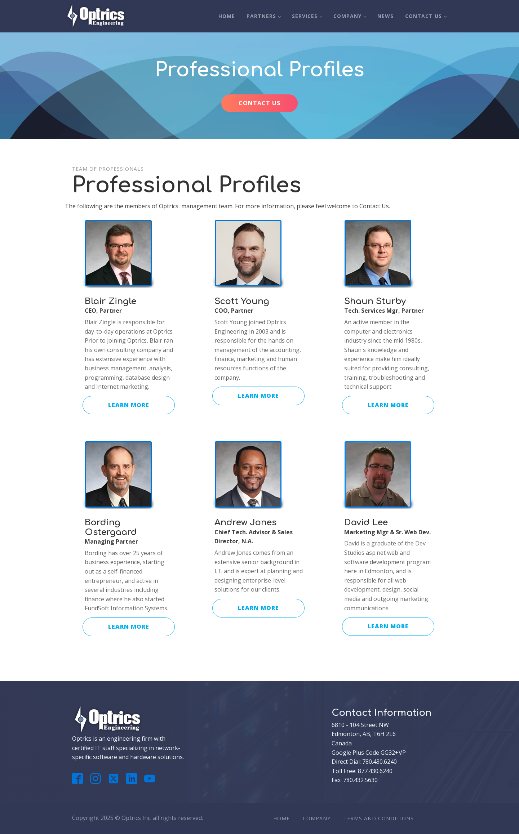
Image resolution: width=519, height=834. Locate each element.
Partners (261, 16)
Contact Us (423, 16)
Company (347, 16)
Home (226, 16)
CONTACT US (259, 103)
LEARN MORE (128, 405)
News (385, 16)
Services (305, 16)
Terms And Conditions (378, 818)
